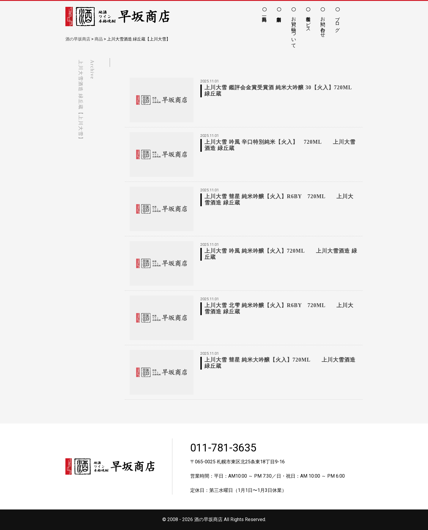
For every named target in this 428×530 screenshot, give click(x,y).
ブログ (337, 21)
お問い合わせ (322, 24)
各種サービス (308, 21)
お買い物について (293, 29)
